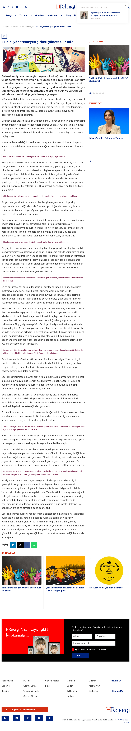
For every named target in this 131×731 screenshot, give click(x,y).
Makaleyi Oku (95, 18)
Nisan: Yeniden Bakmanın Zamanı (106, 138)
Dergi (9, 15)
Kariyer (70, 696)
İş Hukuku (72, 691)
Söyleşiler (93, 691)
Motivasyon (94, 686)
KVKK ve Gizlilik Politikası (124, 721)
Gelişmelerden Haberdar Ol (20, 709)
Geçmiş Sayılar (30, 686)
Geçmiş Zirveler (30, 696)
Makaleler (53, 15)
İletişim (5, 691)
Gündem (39, 15)
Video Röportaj (52, 680)
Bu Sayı (26, 680)
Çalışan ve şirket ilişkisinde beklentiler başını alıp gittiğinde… (65, 589)
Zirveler (24, 15)
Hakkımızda (7, 680)
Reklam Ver (116, 680)
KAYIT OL (80, 656)
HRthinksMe (117, 691)
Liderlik (92, 680)
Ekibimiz (6, 686)
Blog (68, 15)
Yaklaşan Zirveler (31, 691)
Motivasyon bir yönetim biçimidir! (106, 587)
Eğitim (70, 686)
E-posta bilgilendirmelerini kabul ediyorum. (90, 649)
